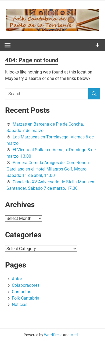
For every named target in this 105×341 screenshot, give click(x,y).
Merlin (75, 335)
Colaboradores (25, 285)
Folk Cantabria (25, 298)
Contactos (21, 291)
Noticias (19, 304)
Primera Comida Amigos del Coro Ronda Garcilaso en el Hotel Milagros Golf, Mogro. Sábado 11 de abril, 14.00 (47, 169)
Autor (17, 278)
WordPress (53, 335)
